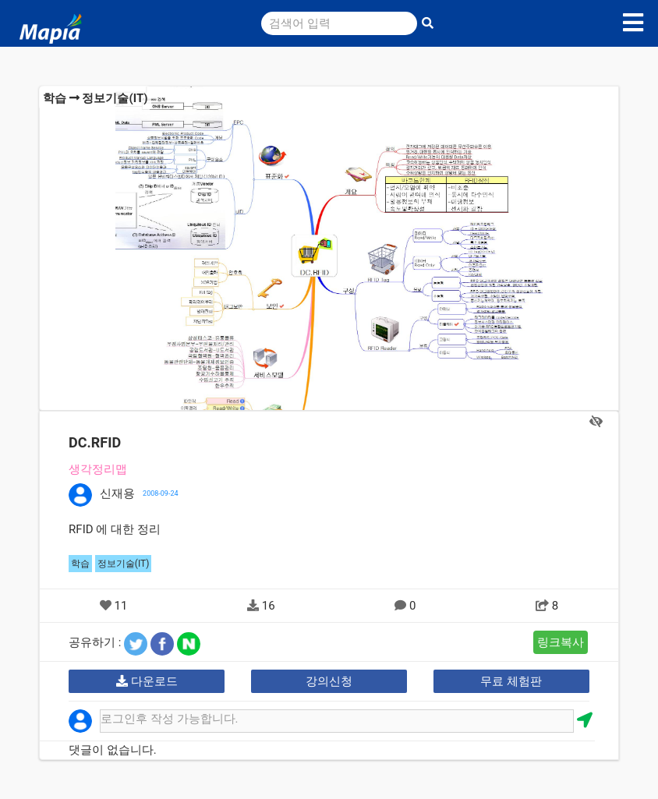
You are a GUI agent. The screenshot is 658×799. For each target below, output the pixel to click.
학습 (54, 98)
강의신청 (329, 681)
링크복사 (560, 642)
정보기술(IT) (114, 98)
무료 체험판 (511, 681)
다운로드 (147, 681)
